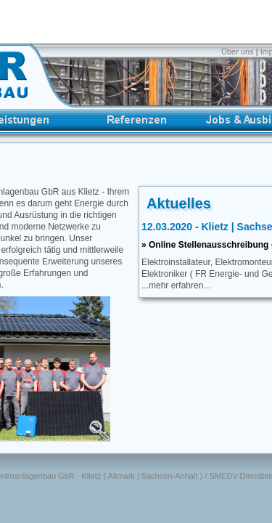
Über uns (238, 51)
